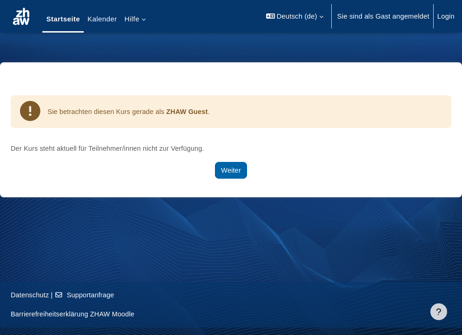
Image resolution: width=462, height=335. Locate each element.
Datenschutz (53, 295)
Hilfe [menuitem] (132, 19)
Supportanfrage (109, 295)
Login (446, 16)
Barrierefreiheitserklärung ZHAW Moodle (97, 314)
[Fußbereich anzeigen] (438, 311)
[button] (294, 16)
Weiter (231, 170)
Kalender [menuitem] (102, 19)
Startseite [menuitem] (63, 19)
